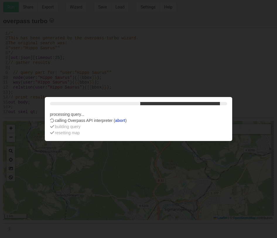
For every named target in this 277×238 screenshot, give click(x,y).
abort (120, 120)
